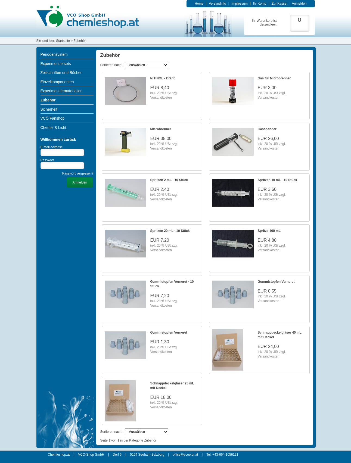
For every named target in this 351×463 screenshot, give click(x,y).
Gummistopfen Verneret (276, 282)
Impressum (239, 3)
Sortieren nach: (111, 65)
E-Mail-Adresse (52, 147)
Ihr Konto (259, 3)
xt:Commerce (206, 458)
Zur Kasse (279, 3)
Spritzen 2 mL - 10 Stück (169, 180)
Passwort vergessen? (78, 173)
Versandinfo (217, 3)
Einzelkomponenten (57, 82)
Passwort (47, 160)
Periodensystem (54, 54)
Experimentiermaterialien (62, 91)
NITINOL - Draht (162, 78)
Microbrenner (160, 129)
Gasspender (267, 129)
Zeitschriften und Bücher (61, 72)
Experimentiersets (56, 63)
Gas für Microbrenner (274, 78)
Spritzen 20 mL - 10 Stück (170, 231)
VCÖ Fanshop (53, 118)
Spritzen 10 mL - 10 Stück (277, 180)
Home (199, 3)
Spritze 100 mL (269, 231)
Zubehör (48, 100)
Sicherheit (49, 109)
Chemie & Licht (53, 127)
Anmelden (299, 3)
